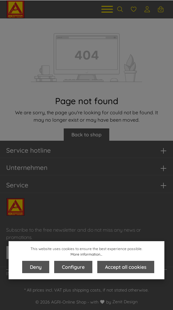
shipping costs (86, 290)
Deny (36, 267)
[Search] (120, 9)
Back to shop (86, 134)
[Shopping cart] (161, 9)
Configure (73, 267)
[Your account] (147, 9)
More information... (86, 254)
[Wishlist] (133, 9)
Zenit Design (125, 301)
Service (17, 185)
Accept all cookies (126, 267)
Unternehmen (26, 167)
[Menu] (107, 9)
